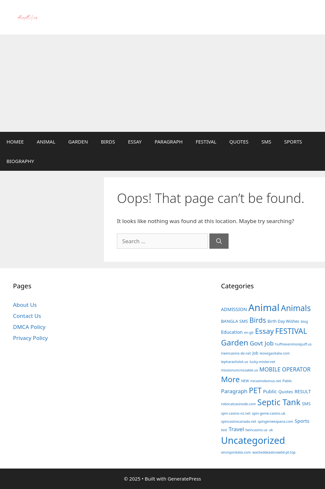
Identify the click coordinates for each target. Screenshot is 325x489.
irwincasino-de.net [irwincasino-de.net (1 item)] (236, 353)
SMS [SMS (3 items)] (306, 404)
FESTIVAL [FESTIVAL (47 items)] (291, 331)
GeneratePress (184, 478)
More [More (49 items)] (230, 379)
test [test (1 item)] (224, 430)
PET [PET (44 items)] (255, 390)
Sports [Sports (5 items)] (301, 421)
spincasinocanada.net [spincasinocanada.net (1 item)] (238, 421)
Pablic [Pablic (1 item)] (287, 381)
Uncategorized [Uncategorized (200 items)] (253, 440)
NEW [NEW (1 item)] (245, 381)
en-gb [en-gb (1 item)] (249, 332)
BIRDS (108, 141)
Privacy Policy (30, 338)
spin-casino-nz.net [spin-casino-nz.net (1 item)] (236, 413)
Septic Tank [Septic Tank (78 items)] (279, 402)
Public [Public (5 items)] (270, 391)
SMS (266, 141)
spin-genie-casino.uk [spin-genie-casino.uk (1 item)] (268, 413)
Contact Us (27, 316)
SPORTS (293, 141)
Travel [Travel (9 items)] (236, 429)
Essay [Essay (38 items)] (264, 331)
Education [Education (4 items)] (232, 332)
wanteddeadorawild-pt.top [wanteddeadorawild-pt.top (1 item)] (273, 452)
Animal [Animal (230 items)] (264, 307)
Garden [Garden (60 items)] (234, 342)
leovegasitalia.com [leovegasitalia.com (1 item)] (275, 353)
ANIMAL (46, 141)
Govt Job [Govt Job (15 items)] (262, 343)
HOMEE (15, 141)
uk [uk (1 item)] (271, 430)
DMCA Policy (29, 327)
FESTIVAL (206, 141)
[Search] (219, 241)
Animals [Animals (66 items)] (296, 308)
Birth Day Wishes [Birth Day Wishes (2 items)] (283, 321)
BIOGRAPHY (20, 161)
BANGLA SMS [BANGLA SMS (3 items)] (234, 321)
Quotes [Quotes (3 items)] (285, 392)
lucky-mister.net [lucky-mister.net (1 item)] (262, 361)
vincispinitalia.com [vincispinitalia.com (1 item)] (236, 452)
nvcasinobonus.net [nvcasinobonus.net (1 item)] (265, 381)
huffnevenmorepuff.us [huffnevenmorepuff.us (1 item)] (293, 344)
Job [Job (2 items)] (255, 353)
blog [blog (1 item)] (304, 321)
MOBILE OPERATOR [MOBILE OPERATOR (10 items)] (285, 369)
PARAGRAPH (169, 141)
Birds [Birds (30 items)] (257, 320)
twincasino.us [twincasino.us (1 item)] (256, 430)
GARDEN (78, 141)
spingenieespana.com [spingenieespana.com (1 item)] (276, 421)
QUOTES (238, 141)
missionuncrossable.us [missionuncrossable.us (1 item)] (239, 370)
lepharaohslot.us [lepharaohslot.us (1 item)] (234, 361)
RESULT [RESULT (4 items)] (302, 391)
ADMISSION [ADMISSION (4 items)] (234, 309)
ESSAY (135, 141)
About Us (25, 304)
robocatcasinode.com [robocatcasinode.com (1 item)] (238, 404)
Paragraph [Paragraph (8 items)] (234, 391)
